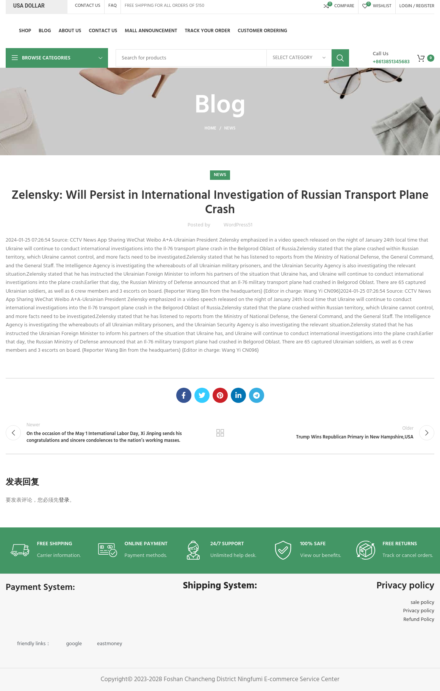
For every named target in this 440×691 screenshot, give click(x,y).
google (74, 644)
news (230, 128)
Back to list (220, 432)
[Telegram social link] (256, 395)
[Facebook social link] (183, 395)
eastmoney (109, 644)
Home (210, 128)
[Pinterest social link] (220, 395)
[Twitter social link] (202, 395)
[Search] (232, 58)
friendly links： (34, 644)
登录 (64, 500)
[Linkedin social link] (238, 395)
